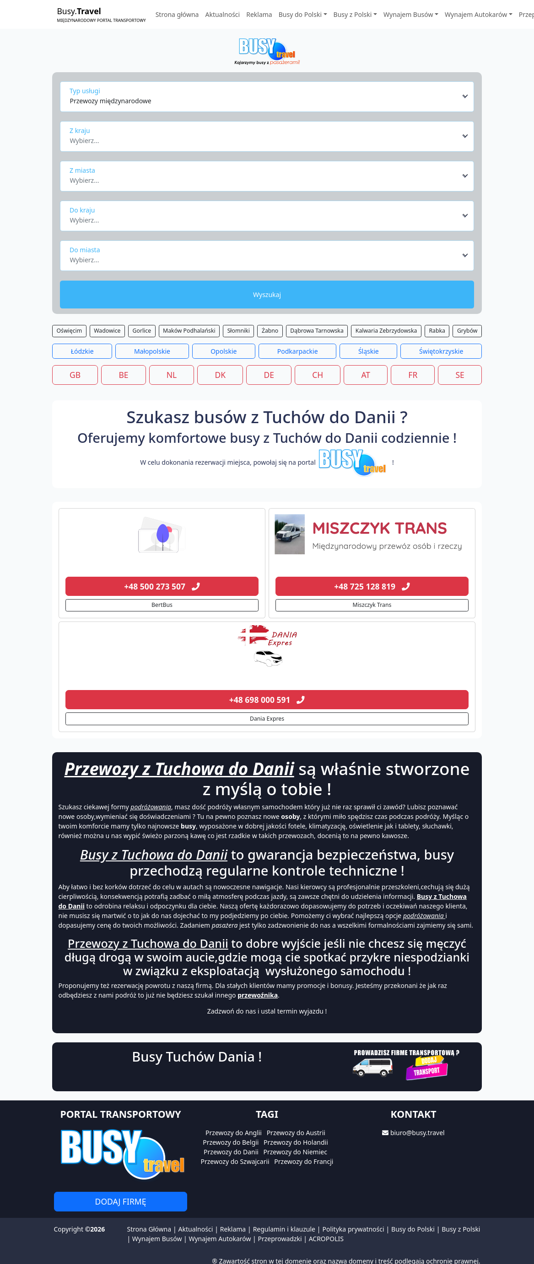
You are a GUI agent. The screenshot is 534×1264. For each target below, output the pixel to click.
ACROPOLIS (326, 1238)
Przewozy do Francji (303, 1161)
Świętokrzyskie (441, 351)
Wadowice (107, 331)
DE (269, 374)
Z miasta (82, 170)
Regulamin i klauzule (284, 1229)
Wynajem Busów (157, 1238)
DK (220, 374)
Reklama (259, 14)
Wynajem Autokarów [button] (476, 14)
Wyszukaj (267, 294)
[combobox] (269, 96)
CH (317, 374)
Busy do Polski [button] (300, 14)
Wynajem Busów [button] (408, 14)
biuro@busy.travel (417, 1132)
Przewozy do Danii (231, 1151)
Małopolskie (152, 351)
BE (123, 374)
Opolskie (223, 351)
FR (412, 374)
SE (460, 374)
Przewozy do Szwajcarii (235, 1161)
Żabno (270, 331)
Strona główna (177, 14)
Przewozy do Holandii (296, 1142)
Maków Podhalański (189, 331)
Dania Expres (267, 718)
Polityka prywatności (353, 1229)
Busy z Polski (461, 1229)
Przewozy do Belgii (231, 1142)
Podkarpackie (297, 351)
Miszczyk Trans (372, 605)
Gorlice (142, 331)
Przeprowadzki (280, 1238)
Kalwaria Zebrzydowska (386, 331)
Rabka (437, 331)
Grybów (467, 331)
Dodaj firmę (120, 1201)
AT (365, 374)
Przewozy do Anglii (233, 1132)
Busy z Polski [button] (353, 14)
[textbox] (264, 138)
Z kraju (80, 130)
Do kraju (82, 210)
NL (172, 374)
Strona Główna (149, 1229)
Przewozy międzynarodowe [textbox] (110, 100)
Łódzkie (82, 351)
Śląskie (368, 351)
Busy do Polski (413, 1229)
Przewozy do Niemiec (295, 1151)
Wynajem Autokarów (220, 1238)
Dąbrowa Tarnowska (316, 331)
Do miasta (85, 249)
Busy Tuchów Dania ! (197, 1056)
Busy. (101, 14)
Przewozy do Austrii (296, 1132)
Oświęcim (69, 331)
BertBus (162, 605)
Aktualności (222, 14)
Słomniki (238, 331)
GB (75, 374)
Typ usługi (85, 90)
